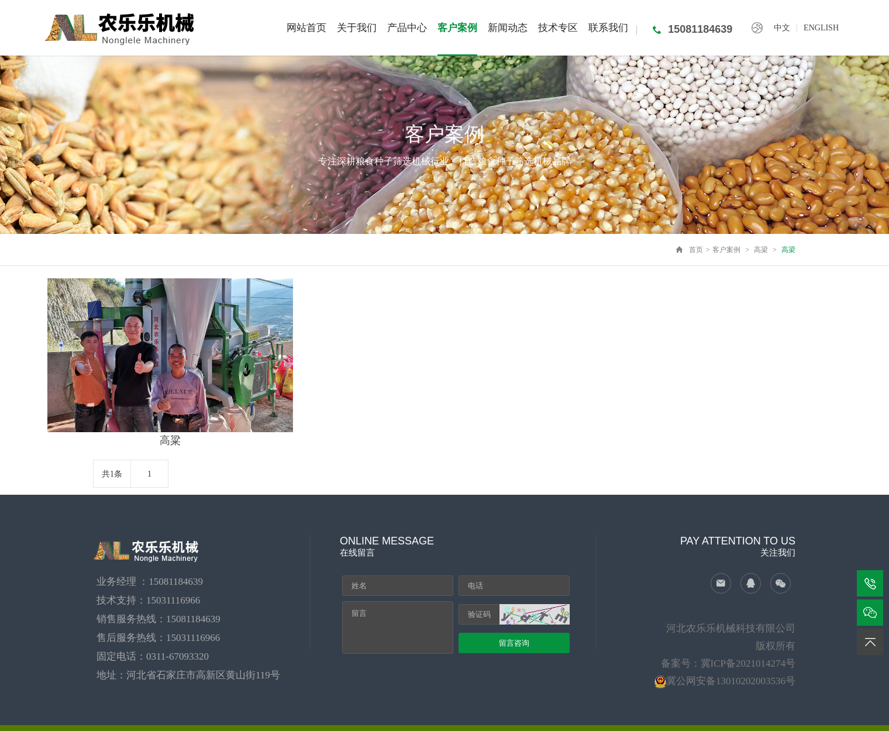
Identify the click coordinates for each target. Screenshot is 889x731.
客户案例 (726, 250)
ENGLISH (821, 27)
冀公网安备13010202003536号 (730, 681)
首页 (696, 250)
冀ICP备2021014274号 (748, 663)
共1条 (112, 474)
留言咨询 (514, 643)
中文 (782, 27)
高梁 (761, 250)
